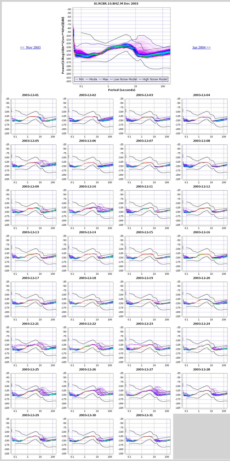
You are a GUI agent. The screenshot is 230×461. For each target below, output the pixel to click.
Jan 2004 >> (201, 47)
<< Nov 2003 (30, 47)
